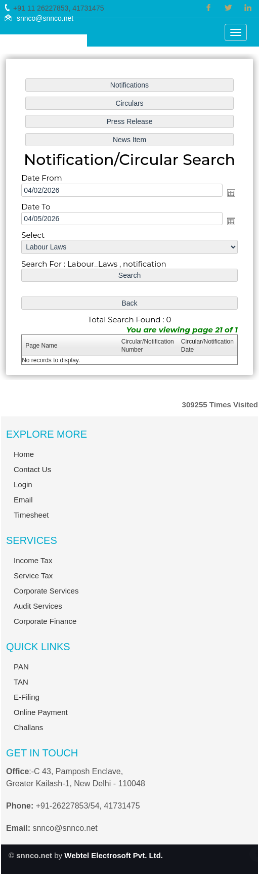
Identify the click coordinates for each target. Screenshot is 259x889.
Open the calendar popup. (230, 192)
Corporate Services (46, 842)
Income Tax (33, 812)
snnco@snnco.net (45, 18)
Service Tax (33, 827)
